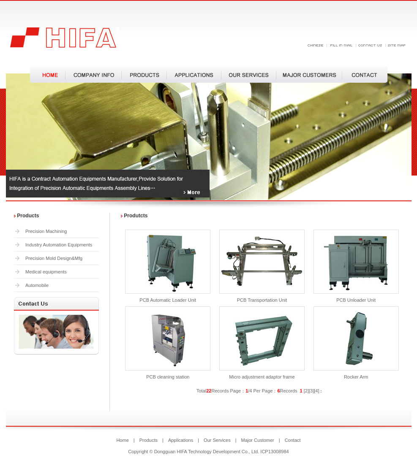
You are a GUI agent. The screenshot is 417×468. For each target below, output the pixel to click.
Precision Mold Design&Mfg (53, 258)
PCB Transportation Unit (262, 300)
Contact (293, 440)
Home (122, 440)
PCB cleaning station (167, 376)
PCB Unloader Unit (356, 300)
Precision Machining (46, 231)
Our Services (217, 440)
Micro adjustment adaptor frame (261, 376)
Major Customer (257, 440)
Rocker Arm (356, 376)
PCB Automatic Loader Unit (167, 300)
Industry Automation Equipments (58, 244)
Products (148, 440)
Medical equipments (46, 271)
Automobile (37, 285)
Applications (180, 440)
